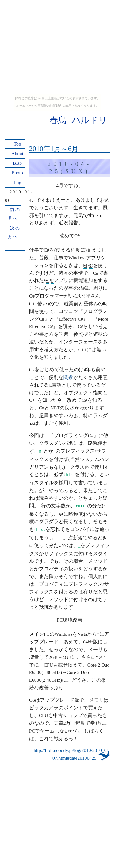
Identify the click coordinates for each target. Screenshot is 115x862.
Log (17, 182)
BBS (17, 163)
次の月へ (14, 232)
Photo (17, 172)
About (17, 153)
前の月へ (14, 214)
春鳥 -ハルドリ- (80, 120)
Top (17, 143)
